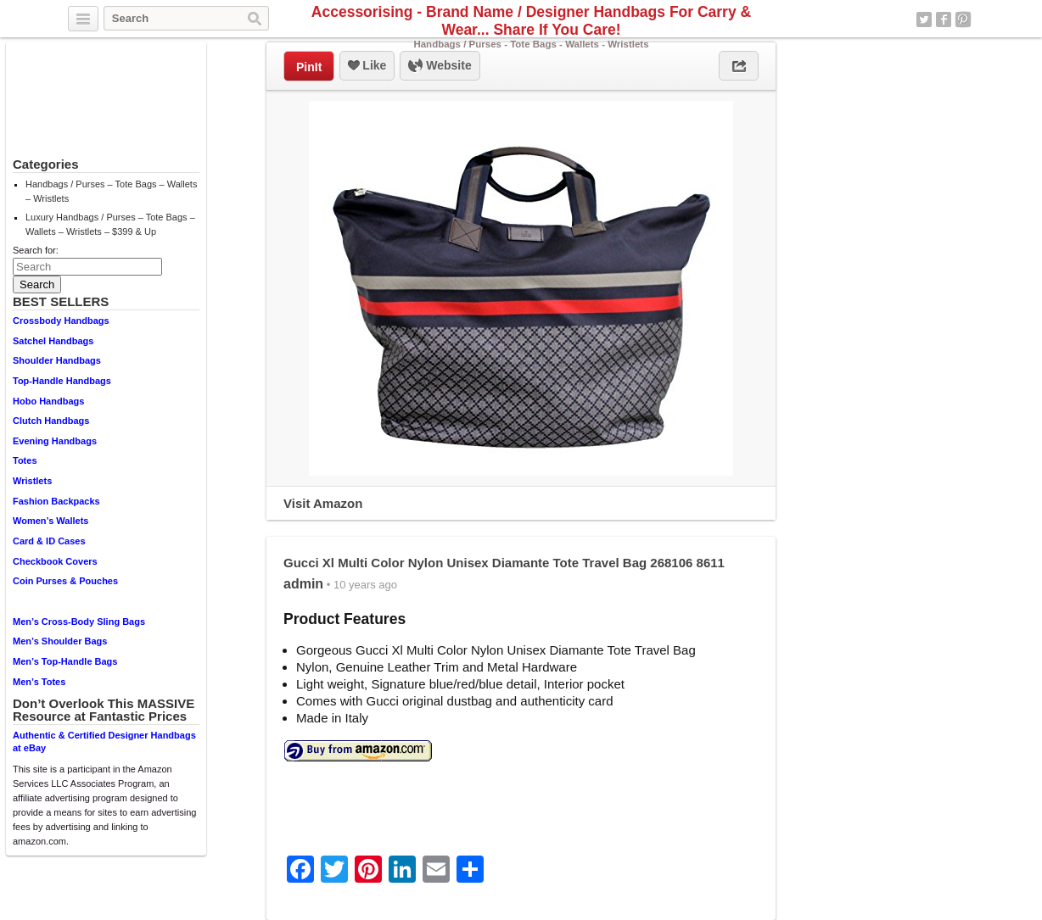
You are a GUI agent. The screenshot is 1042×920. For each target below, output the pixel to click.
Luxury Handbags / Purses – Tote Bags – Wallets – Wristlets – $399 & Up (110, 224)
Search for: (36, 250)
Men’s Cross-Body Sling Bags (79, 621)
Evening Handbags (55, 441)
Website (439, 66)
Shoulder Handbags (57, 360)
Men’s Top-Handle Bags (65, 661)
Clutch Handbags (51, 420)
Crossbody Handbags (61, 320)
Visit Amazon (322, 503)
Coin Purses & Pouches (65, 581)
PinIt (309, 67)
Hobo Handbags (48, 401)
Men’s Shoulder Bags (60, 641)
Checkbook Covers (55, 561)
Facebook (943, 19)
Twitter (924, 19)
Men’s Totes (39, 682)
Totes (25, 460)
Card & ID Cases (49, 541)
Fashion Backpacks (56, 501)
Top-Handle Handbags (62, 381)
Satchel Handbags (53, 341)
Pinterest (963, 19)
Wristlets (32, 481)
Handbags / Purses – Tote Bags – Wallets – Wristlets (111, 191)
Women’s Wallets (50, 521)
